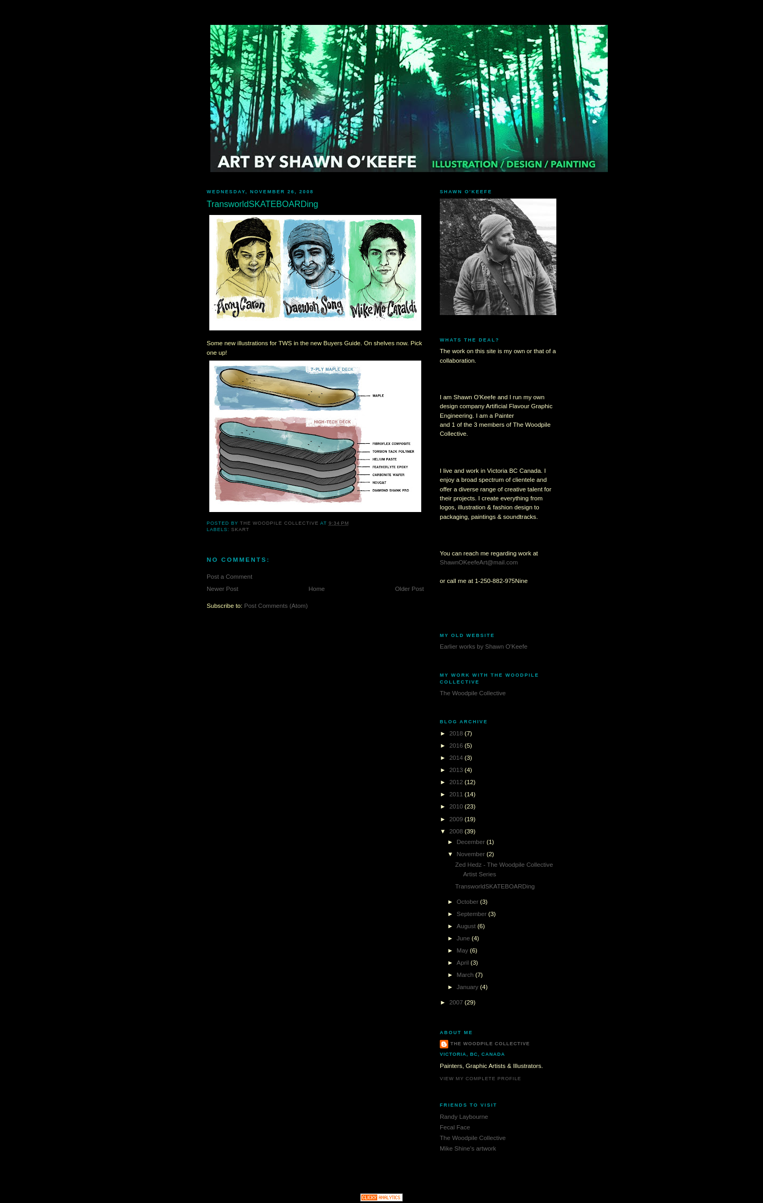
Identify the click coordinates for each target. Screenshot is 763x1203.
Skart (240, 529)
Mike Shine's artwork (468, 1148)
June (464, 938)
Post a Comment (229, 576)
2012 (457, 782)
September (473, 914)
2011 (457, 794)
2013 (457, 770)
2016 (457, 745)
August (467, 926)
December (472, 842)
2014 (457, 758)
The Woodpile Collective (472, 693)
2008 (457, 831)
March (466, 975)
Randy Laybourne (464, 1117)
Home (316, 589)
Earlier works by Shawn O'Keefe (483, 646)
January (468, 987)
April (464, 962)
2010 (457, 806)
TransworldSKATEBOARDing (495, 886)
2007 (457, 1002)
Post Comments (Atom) (276, 606)
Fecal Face (455, 1127)
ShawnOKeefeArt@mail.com (479, 562)
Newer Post (222, 589)
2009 (457, 819)
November (472, 854)
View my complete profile (480, 1078)
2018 (457, 733)
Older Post (409, 589)
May (463, 950)
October (468, 902)
